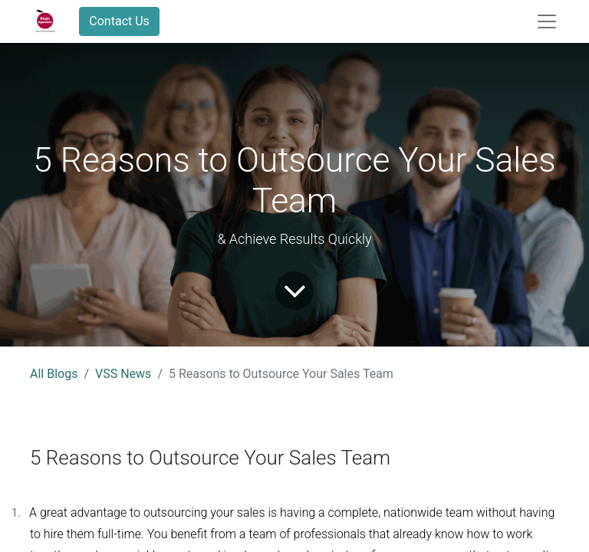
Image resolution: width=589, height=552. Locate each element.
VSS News (123, 373)
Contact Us (119, 21)
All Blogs (53, 373)
